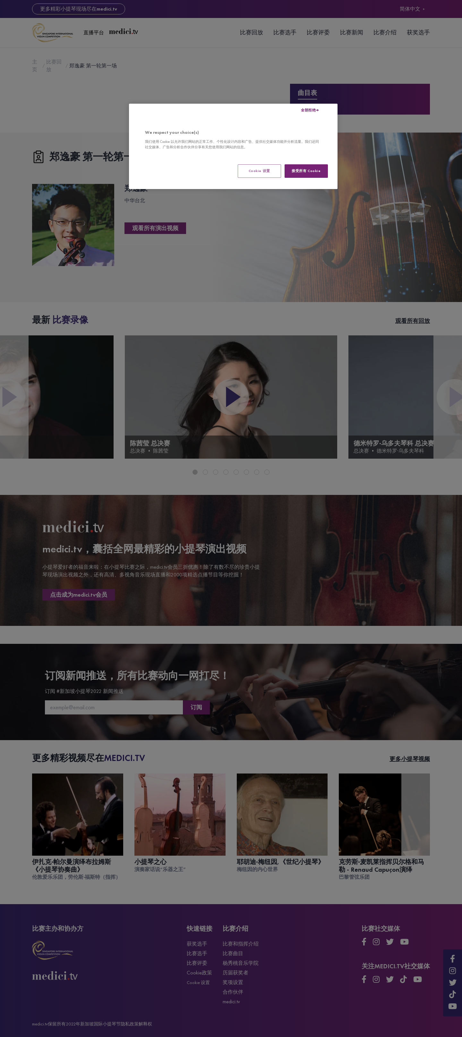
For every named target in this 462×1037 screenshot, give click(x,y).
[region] (233, 146)
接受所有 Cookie (306, 171)
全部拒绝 (308, 110)
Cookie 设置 (259, 171)
